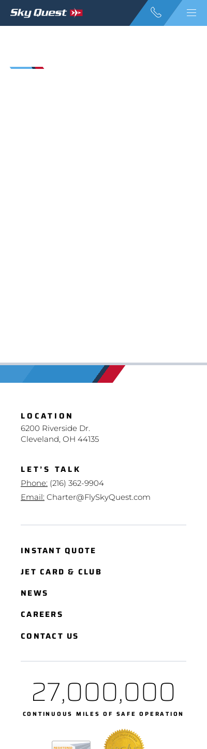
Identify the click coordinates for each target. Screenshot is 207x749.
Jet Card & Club (61, 572)
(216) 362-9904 (77, 483)
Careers (42, 614)
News (34, 593)
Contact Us (50, 636)
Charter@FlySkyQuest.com (99, 497)
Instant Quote (58, 551)
